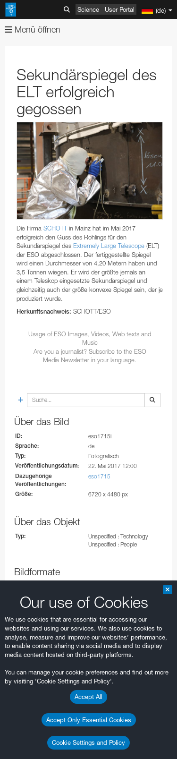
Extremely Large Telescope (108, 245)
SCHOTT (55, 228)
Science (88, 9)
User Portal (120, 9)
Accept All (88, 696)
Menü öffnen (32, 29)
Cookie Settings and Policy (88, 742)
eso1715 (99, 476)
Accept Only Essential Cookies (88, 720)
